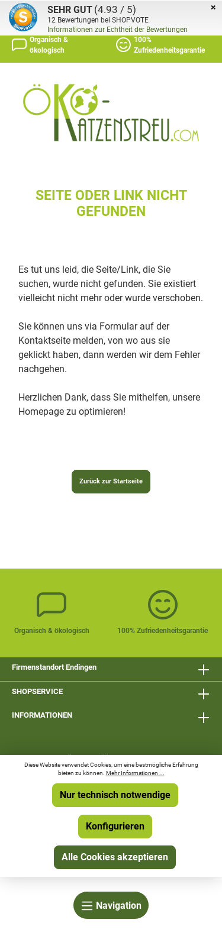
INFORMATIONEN (42, 715)
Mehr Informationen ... (135, 773)
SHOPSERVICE (37, 691)
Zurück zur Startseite (111, 481)
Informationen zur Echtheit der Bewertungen (117, 29)
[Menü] (111, 905)
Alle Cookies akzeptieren (115, 857)
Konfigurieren (115, 826)
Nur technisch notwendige (115, 795)
